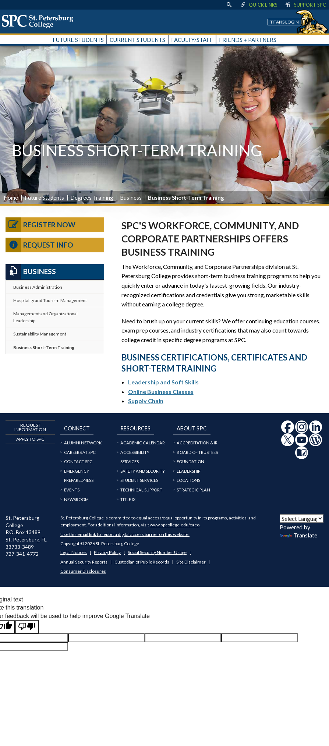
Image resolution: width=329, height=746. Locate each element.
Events (71, 489)
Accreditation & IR (197, 442)
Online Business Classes (161, 391)
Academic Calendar (142, 442)
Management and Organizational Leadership (45, 317)
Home (11, 197)
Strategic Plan (193, 489)
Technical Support (141, 489)
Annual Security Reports (83, 562)
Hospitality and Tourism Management (50, 300)
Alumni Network (83, 442)
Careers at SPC (80, 452)
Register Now (40, 224)
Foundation (190, 461)
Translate (298, 535)
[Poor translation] (27, 626)
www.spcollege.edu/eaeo (174, 524)
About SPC (192, 428)
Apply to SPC (30, 439)
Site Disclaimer (191, 562)
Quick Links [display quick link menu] (258, 5)
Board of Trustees (197, 452)
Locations (188, 480)
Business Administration (37, 287)
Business (131, 197)
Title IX (127, 499)
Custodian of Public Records (141, 562)
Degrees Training (91, 197)
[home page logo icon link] (40, 21)
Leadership (188, 471)
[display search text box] (229, 5)
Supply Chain (145, 400)
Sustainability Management (39, 334)
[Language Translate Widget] (301, 518)
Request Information (30, 427)
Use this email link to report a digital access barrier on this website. (125, 534)
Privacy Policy (107, 552)
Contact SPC (78, 461)
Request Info (39, 245)
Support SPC (305, 4)
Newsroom (76, 499)
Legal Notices (73, 552)
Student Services (139, 480)
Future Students (44, 197)
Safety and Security (142, 471)
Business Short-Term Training (43, 347)
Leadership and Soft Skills (163, 382)
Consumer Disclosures (83, 571)
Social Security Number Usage (157, 552)
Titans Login (284, 22)
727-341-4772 (22, 554)
